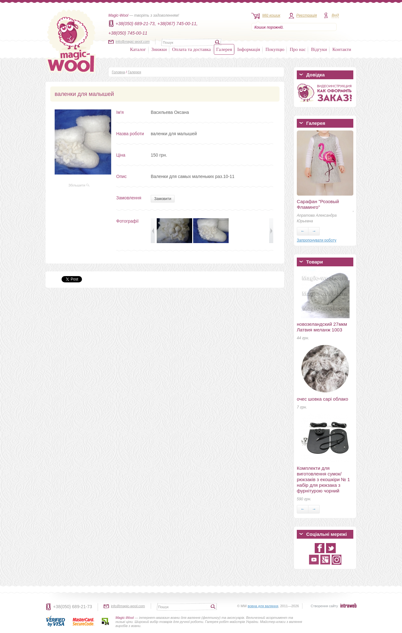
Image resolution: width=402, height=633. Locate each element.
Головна (118, 72)
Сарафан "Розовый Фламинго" (318, 204)
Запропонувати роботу (316, 240)
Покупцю (274, 49)
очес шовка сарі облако (322, 399)
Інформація (248, 49)
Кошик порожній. (269, 27)
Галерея (224, 49)
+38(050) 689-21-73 (72, 606)
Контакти (341, 49)
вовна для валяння (263, 606)
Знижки (159, 49)
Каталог (138, 49)
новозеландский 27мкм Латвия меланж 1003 (322, 326)
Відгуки (319, 49)
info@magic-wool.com (132, 41)
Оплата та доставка (191, 49)
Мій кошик (271, 15)
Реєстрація (306, 15)
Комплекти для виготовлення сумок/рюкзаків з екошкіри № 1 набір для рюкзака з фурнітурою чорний (323, 479)
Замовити (162, 199)
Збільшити (79, 185)
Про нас (298, 49)
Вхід (335, 15)
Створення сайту (324, 606)
